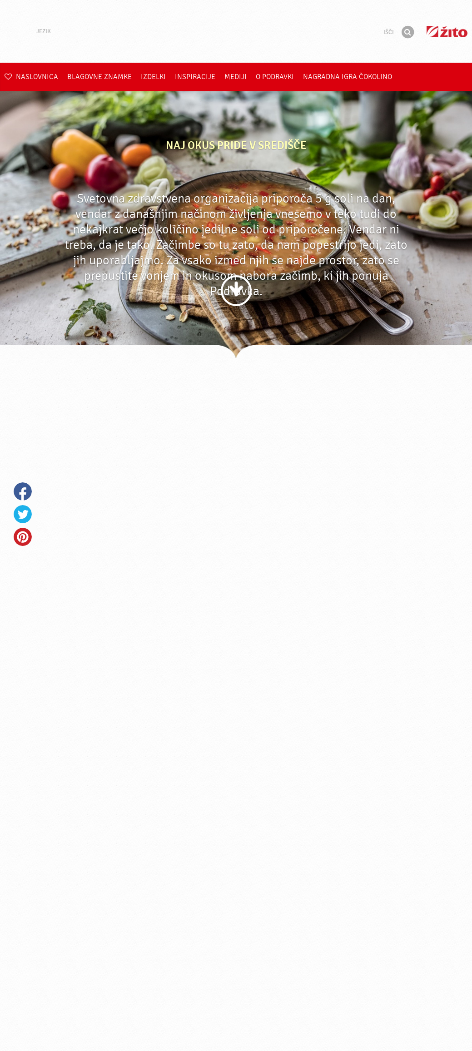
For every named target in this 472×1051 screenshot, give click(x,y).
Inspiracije (195, 77)
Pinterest (23, 537)
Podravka (236, 31)
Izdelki (153, 77)
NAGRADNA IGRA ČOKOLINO (347, 77)
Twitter (23, 514)
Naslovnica (31, 77)
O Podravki (275, 77)
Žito (447, 31)
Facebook (23, 491)
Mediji (235, 77)
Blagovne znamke (99, 77)
